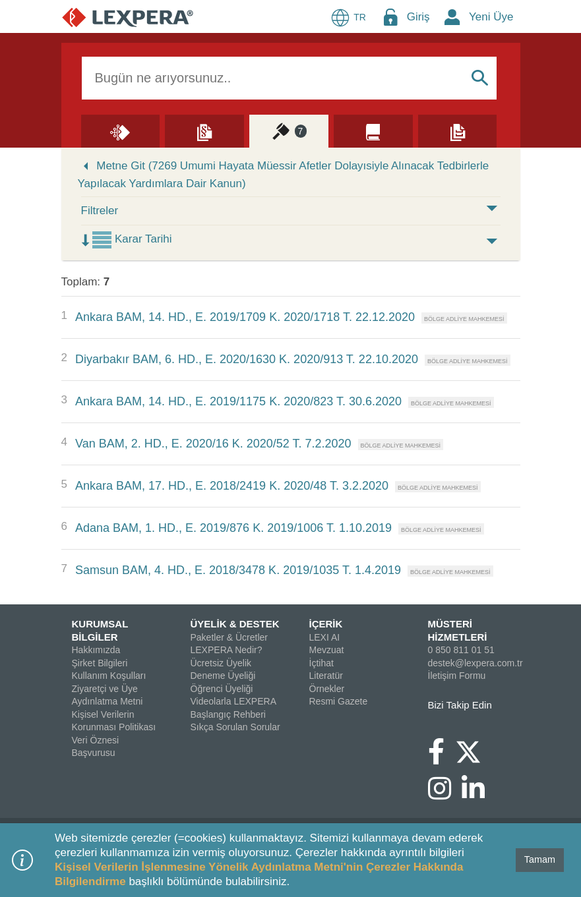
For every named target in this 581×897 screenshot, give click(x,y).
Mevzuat (326, 650)
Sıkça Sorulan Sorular (235, 727)
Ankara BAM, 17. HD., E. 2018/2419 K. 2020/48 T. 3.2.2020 (231, 485)
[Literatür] (373, 130)
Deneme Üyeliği (223, 675)
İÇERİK (326, 623)
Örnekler (327, 688)
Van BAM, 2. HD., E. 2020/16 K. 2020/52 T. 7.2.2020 (213, 443)
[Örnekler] (457, 130)
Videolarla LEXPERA (233, 701)
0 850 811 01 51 (461, 650)
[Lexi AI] (120, 130)
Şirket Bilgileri (100, 663)
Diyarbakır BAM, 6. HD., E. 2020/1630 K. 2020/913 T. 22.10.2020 (246, 359)
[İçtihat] (288, 130)
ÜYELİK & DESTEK (235, 623)
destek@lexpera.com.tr (475, 663)
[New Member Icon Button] (452, 17)
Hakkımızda (96, 650)
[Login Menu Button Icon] (390, 17)
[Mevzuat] (204, 130)
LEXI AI (324, 637)
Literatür (326, 675)
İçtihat (321, 663)
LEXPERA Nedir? (226, 650)
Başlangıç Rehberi (228, 714)
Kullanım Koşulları (109, 675)
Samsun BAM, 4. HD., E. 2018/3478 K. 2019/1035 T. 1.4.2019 (238, 570)
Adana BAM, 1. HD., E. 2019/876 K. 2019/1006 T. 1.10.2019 (233, 528)
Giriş (418, 17)
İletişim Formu (457, 675)
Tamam (539, 859)
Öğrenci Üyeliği (222, 688)
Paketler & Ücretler (229, 637)
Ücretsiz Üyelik (221, 663)
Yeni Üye (491, 17)
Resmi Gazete (338, 701)
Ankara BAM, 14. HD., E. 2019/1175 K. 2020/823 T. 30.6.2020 (238, 401)
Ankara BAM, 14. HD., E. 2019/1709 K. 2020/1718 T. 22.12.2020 (245, 317)
